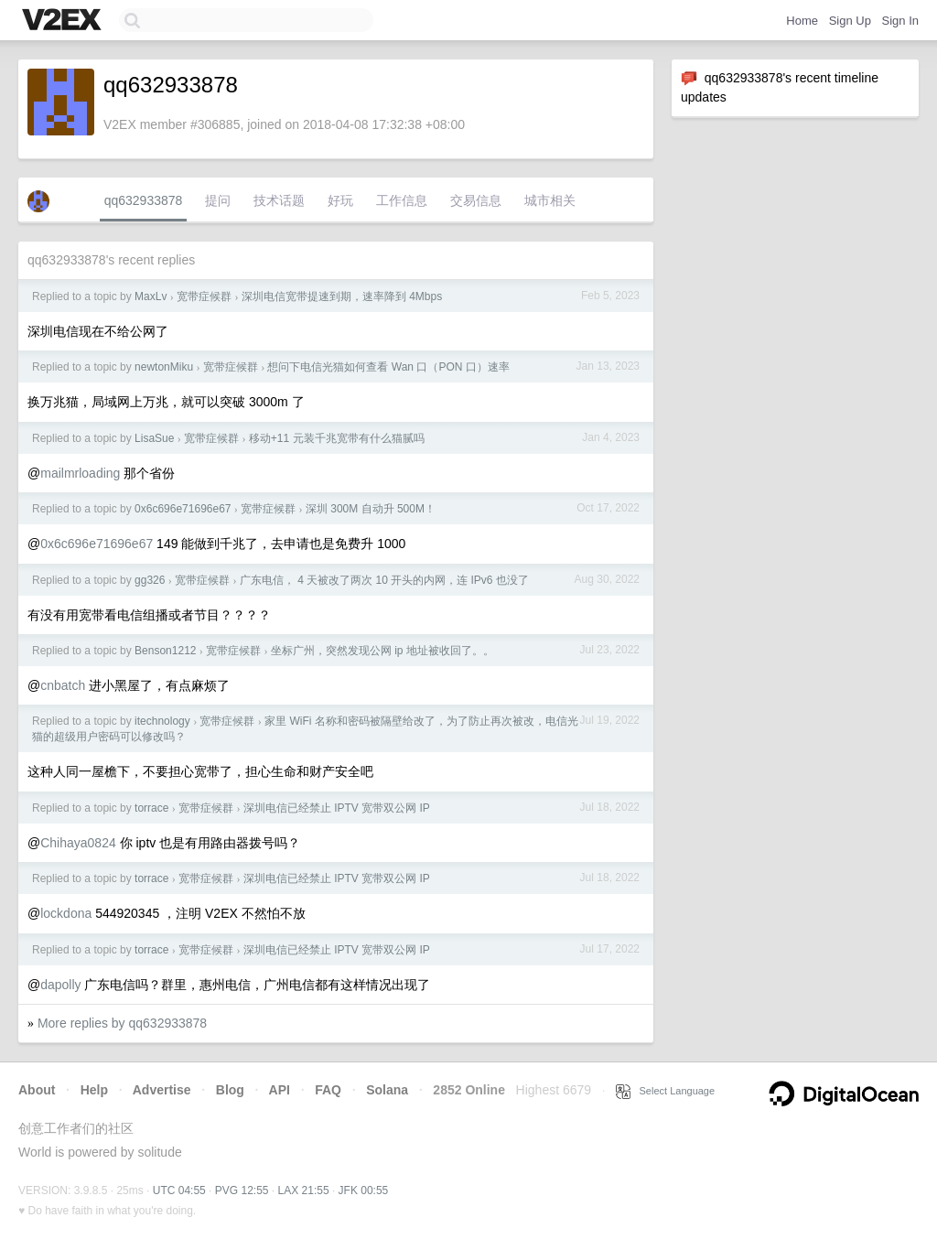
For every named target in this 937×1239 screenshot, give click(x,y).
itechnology (162, 721)
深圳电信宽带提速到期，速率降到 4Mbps (342, 296)
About (36, 1090)
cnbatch (62, 685)
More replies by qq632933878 (122, 1023)
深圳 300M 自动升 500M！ (371, 508)
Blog (230, 1090)
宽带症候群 (204, 296)
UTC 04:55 (179, 1190)
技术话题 (279, 200)
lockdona (66, 913)
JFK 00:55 (364, 1190)
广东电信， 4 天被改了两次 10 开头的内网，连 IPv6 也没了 (384, 580)
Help (94, 1090)
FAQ (328, 1090)
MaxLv (151, 296)
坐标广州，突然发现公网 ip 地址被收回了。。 (382, 650)
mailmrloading (80, 473)
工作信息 (401, 200)
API (279, 1090)
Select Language (665, 1090)
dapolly (60, 984)
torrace (151, 808)
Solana (387, 1090)
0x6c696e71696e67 (183, 508)
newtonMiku (164, 367)
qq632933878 (143, 200)
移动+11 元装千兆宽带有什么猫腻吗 (337, 438)
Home (802, 20)
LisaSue (154, 438)
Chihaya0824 (78, 842)
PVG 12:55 (242, 1190)
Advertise (162, 1090)
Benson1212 (165, 650)
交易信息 (475, 200)
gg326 (150, 580)
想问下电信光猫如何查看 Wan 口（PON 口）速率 (388, 367)
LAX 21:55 (303, 1190)
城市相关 (550, 200)
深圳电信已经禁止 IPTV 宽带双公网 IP (336, 808)
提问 (218, 200)
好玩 (340, 200)
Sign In (900, 20)
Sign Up (850, 20)
